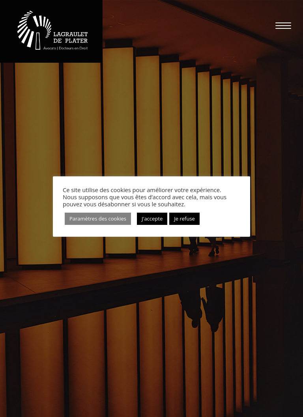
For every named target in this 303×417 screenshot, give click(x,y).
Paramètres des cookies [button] (97, 218)
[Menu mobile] (279, 25)
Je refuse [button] (184, 218)
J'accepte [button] (152, 218)
